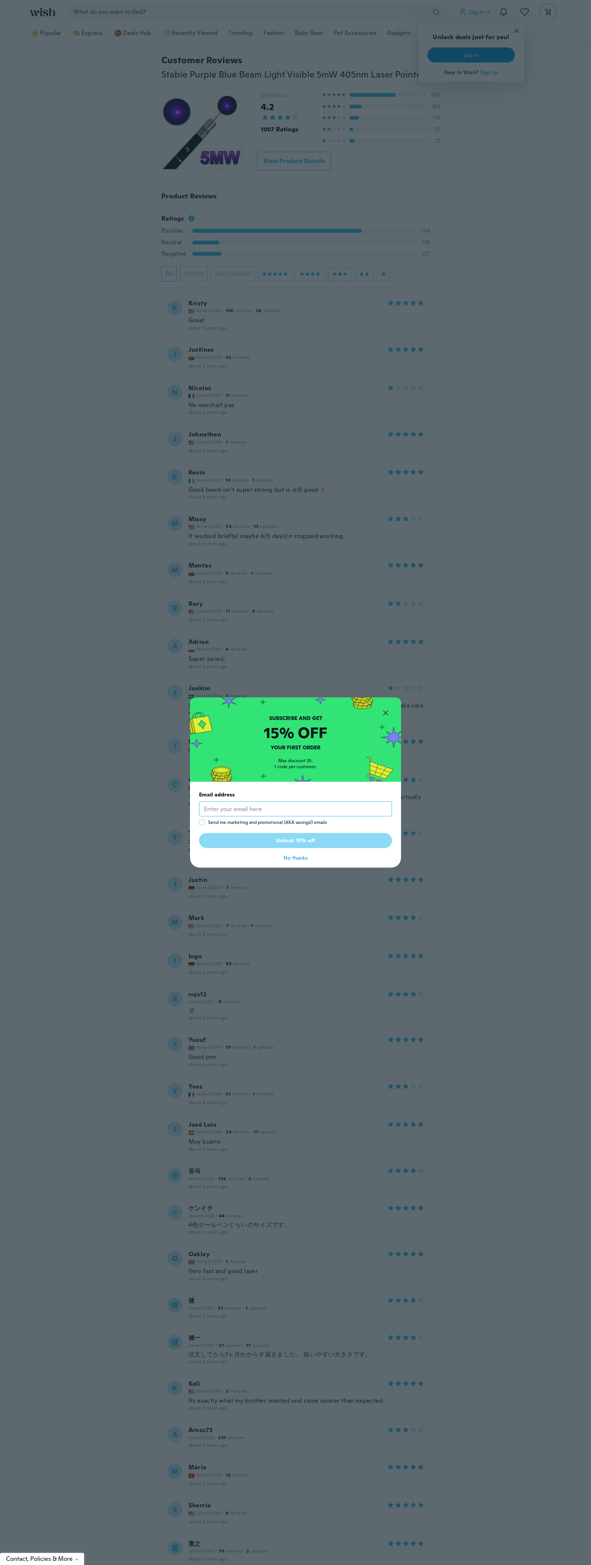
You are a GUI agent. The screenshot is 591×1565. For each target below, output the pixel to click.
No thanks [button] (295, 857)
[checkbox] (202, 822)
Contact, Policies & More (45, 1559)
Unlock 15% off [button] (295, 840)
